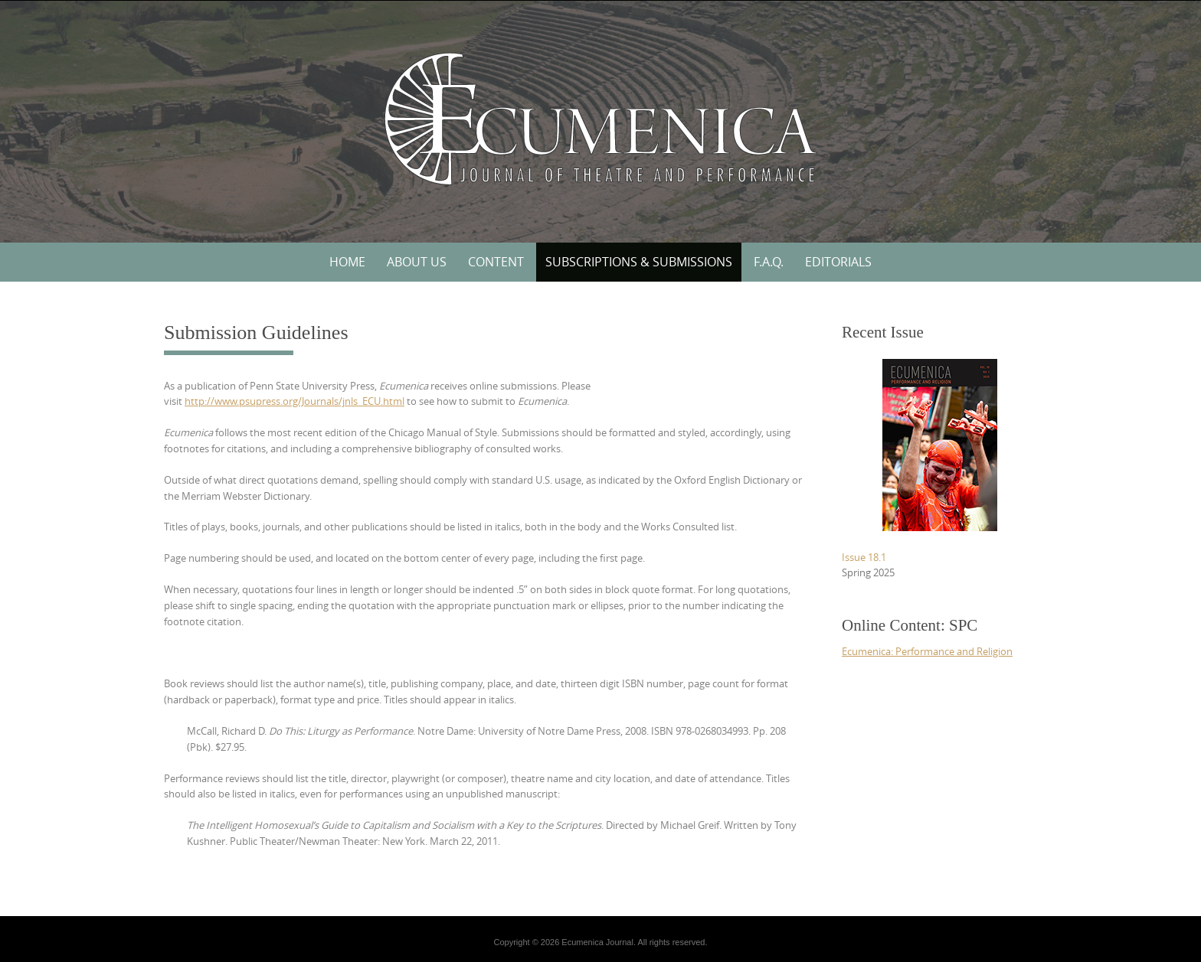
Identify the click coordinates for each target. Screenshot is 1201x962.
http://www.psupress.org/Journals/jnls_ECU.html (294, 401)
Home (347, 261)
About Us (417, 261)
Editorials (838, 261)
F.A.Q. (769, 261)
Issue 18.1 (864, 557)
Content (496, 261)
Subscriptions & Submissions (638, 261)
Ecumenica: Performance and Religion (927, 651)
